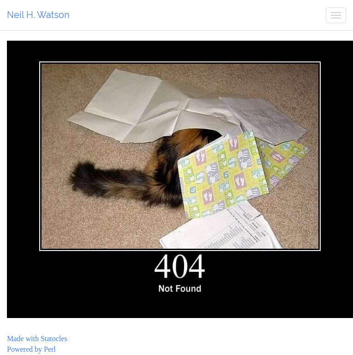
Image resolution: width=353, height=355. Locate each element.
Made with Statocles (37, 339)
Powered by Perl (31, 349)
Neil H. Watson (38, 14)
